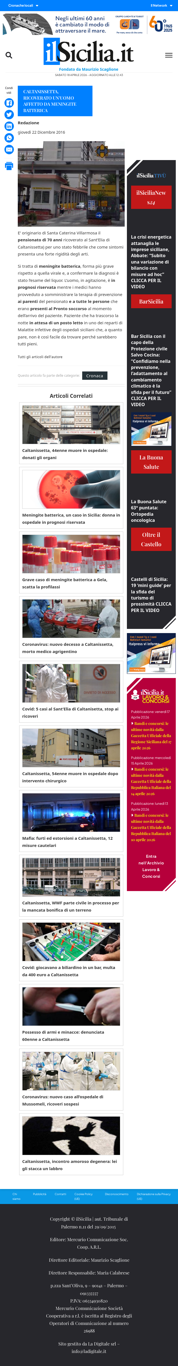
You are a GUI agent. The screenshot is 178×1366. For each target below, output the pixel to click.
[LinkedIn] (9, 126)
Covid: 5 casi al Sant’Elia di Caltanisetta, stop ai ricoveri (70, 712)
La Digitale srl (102, 1344)
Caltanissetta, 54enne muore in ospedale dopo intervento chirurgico (70, 777)
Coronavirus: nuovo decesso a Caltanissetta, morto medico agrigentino (68, 647)
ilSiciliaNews (151, 197)
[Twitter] (9, 114)
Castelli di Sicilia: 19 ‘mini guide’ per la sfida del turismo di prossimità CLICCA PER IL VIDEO (151, 594)
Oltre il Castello (151, 539)
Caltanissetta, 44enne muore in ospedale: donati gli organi (65, 453)
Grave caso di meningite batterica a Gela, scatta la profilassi (64, 583)
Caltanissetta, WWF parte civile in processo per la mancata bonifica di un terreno (70, 906)
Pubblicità (39, 1194)
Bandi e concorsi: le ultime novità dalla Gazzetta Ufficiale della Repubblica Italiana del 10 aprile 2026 (151, 827)
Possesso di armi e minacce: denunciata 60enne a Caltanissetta (63, 1035)
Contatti (60, 1194)
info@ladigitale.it (89, 1351)
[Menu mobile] (168, 55)
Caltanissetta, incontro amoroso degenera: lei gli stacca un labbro (69, 1164)
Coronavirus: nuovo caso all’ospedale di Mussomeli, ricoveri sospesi (62, 1100)
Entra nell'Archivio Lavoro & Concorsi (151, 866)
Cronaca (94, 375)
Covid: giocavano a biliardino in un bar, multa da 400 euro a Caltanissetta (68, 971)
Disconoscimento (117, 1194)
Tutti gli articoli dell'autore (40, 357)
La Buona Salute (151, 461)
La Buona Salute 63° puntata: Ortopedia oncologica (149, 511)
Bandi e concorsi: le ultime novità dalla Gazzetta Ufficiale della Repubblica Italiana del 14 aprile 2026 (151, 781)
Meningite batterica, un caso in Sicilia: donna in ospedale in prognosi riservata (71, 518)
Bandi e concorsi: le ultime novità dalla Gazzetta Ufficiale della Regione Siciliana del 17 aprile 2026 (151, 735)
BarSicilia (151, 301)
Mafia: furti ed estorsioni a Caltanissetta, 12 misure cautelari (67, 841)
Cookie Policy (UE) (83, 1196)
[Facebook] (9, 103)
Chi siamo (16, 1196)
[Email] (9, 149)
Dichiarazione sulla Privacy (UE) (154, 1196)
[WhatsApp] (9, 138)
